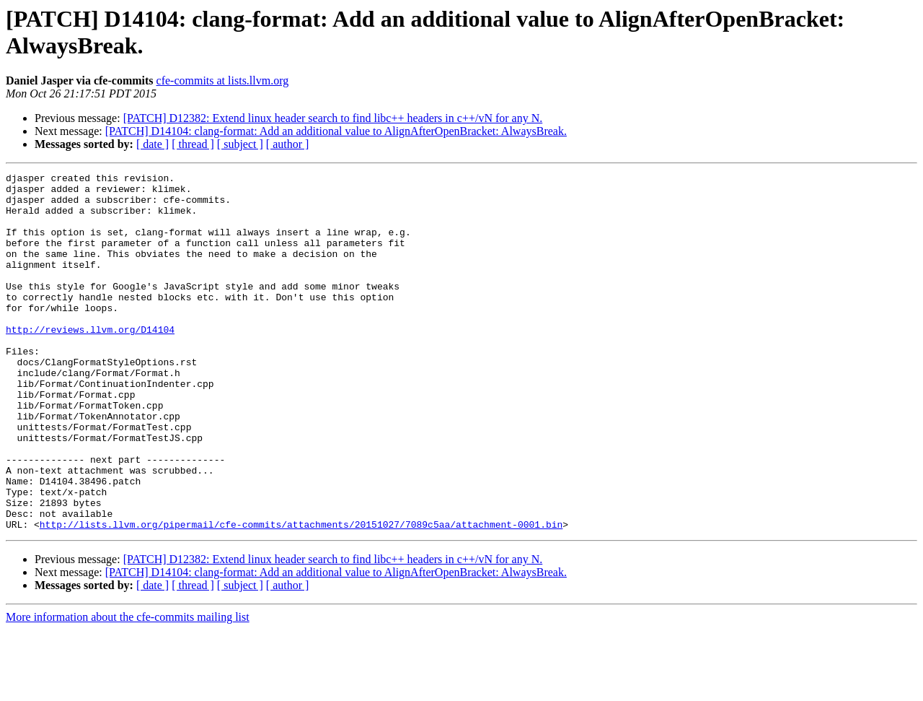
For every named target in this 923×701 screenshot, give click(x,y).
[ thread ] (193, 144)
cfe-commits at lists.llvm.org (222, 80)
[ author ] (287, 144)
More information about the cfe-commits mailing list (127, 688)
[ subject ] (240, 144)
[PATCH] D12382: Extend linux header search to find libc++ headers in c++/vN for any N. (333, 118)
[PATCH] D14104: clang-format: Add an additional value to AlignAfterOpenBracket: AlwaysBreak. (336, 131)
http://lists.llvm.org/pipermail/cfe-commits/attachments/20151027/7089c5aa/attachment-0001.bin (301, 595)
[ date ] (152, 144)
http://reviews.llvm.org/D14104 (90, 361)
